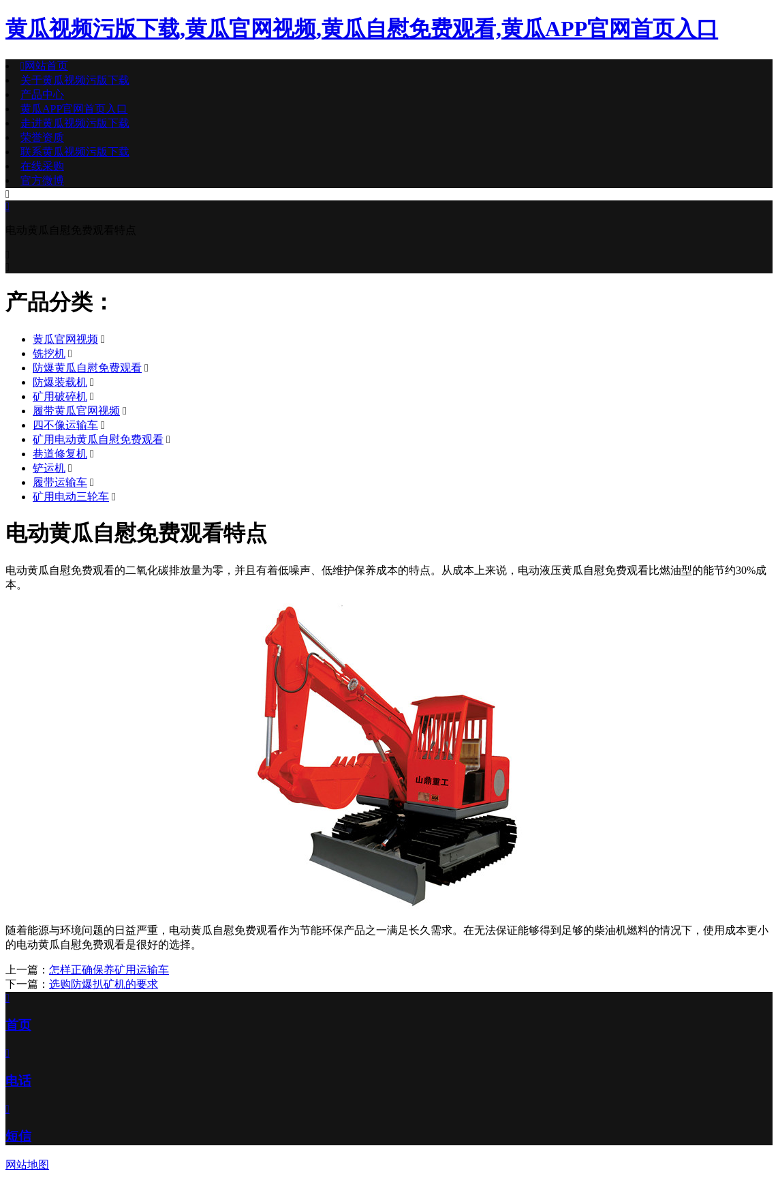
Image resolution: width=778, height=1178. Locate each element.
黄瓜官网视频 (65, 339)
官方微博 (42, 180)
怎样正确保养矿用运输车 (109, 970)
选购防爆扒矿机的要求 (103, 984)
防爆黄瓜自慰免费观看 (87, 368)
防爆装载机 (60, 382)
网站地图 (27, 1165)
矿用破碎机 (60, 396)
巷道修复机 (60, 453)
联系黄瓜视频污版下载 (74, 151)
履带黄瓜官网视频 (76, 411)
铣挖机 (49, 353)
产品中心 (42, 94)
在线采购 (42, 166)
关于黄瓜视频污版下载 (74, 80)
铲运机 (49, 468)
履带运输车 (60, 482)
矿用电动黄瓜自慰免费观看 (98, 439)
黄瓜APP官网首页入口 (73, 109)
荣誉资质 (42, 137)
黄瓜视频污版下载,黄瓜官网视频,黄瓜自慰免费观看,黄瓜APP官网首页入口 (361, 28)
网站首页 (44, 66)
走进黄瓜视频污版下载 (74, 123)
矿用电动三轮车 (71, 496)
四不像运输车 (65, 425)
